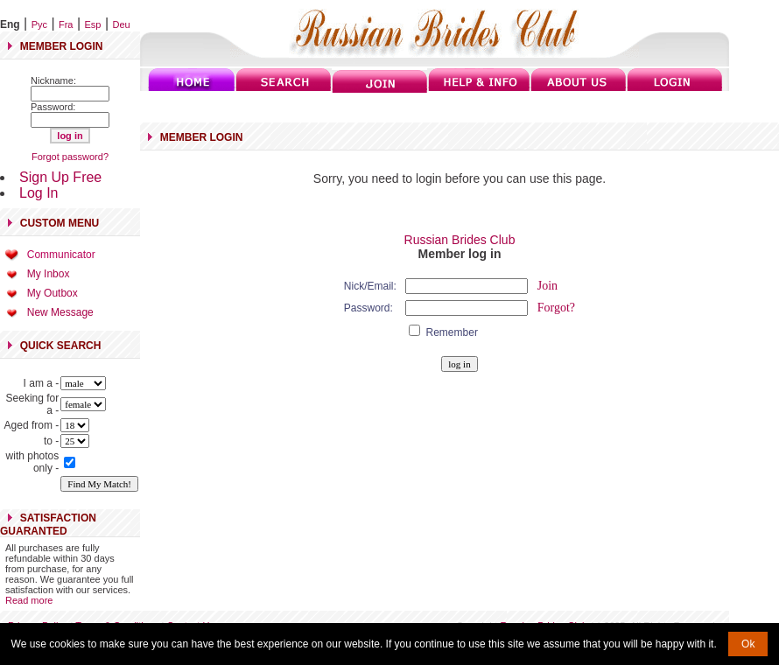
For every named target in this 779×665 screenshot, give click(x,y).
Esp (93, 24)
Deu (121, 24)
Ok (747, 644)
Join (547, 285)
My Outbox (52, 293)
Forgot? (556, 307)
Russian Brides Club (460, 240)
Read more (29, 600)
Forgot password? (70, 156)
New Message (60, 312)
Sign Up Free (60, 177)
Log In (38, 193)
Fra (66, 24)
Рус (39, 24)
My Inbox (48, 274)
